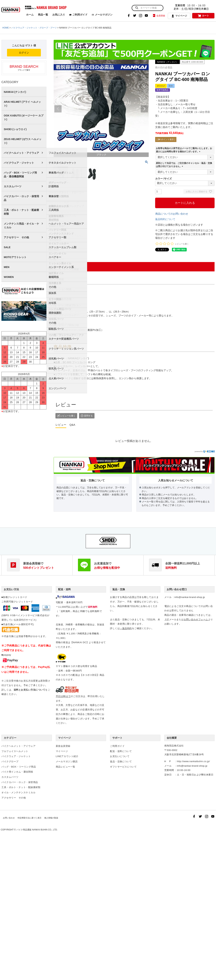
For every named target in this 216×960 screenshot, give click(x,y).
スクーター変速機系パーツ (64, 338)
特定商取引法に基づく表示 (27, 818)
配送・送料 (64, 589)
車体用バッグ (56, 172)
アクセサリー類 (57, 237)
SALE (7, 247)
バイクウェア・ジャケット (19, 162)
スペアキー (55, 257)
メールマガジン (102, 14)
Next (144, 108)
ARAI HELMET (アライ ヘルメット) (22, 103)
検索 (137, 7)
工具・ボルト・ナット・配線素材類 (21, 212)
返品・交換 (118, 589)
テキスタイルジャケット (62, 162)
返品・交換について (121, 761)
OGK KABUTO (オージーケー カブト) (23, 117)
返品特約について (165, 219)
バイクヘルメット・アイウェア (21, 152)
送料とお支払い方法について (29, 689)
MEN (6, 267)
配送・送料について (121, 751)
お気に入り (58, 14)
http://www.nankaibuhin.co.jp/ (193, 761)
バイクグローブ (10, 761)
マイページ (179, 16)
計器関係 (54, 186)
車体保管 (54, 196)
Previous (58, 108)
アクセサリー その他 (16, 237)
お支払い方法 (11, 589)
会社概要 (172, 737)
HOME (5, 27)
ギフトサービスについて (123, 766)
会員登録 (158, 15)
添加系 (52, 293)
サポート (117, 737)
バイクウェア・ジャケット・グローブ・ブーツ (34, 27)
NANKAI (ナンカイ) (15, 91)
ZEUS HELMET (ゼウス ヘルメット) (22, 141)
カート (203, 15)
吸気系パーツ (56, 368)
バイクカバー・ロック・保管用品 (21, 198)
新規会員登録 (63, 746)
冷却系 (52, 302)
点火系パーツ (56, 378)
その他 (52, 322)
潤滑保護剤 (55, 312)
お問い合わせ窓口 (177, 589)
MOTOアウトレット (15, 257)
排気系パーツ (56, 358)
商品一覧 (43, 14)
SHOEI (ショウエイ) (15, 129)
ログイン (24, 52)
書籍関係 (54, 277)
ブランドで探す (24, 68)
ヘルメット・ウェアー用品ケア (66, 223)
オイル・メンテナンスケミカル (18, 792)
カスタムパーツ (12, 186)
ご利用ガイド (78, 14)
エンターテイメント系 (61, 267)
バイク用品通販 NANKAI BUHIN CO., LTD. (37, 830)
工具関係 (54, 210)
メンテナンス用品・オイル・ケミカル (21, 225)
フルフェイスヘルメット (62, 152)
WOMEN (9, 277)
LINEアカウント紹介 (67, 756)
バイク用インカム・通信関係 (17, 771)
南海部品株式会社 (174, 745)
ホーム (30, 14)
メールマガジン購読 (67, 761)
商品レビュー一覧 (65, 766)
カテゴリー (10, 737)
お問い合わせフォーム (196, 619)
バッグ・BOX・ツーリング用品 (18, 766)
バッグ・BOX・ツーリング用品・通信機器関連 (20, 174)
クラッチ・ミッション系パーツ (66, 348)
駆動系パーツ (56, 328)
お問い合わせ (8, 818)
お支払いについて (119, 756)
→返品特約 (126, 628)
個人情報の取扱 (46, 818)
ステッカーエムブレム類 (62, 247)
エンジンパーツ (57, 388)
